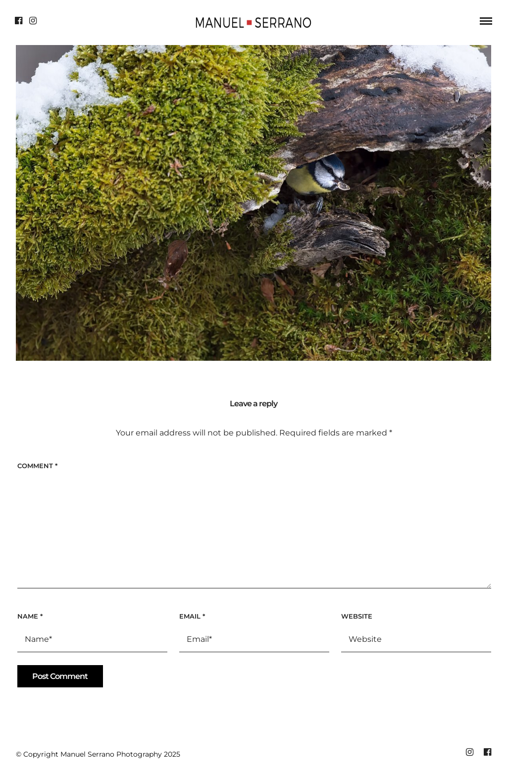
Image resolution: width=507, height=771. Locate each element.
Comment (37, 466)
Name (30, 616)
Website (356, 616)
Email (192, 616)
